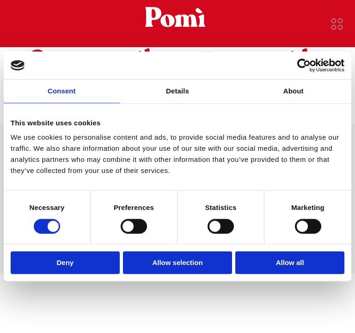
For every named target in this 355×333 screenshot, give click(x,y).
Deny (64, 263)
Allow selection (177, 263)
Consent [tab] (62, 91)
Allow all (290, 263)
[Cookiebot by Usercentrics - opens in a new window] (303, 65)
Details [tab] (177, 91)
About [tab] (293, 91)
